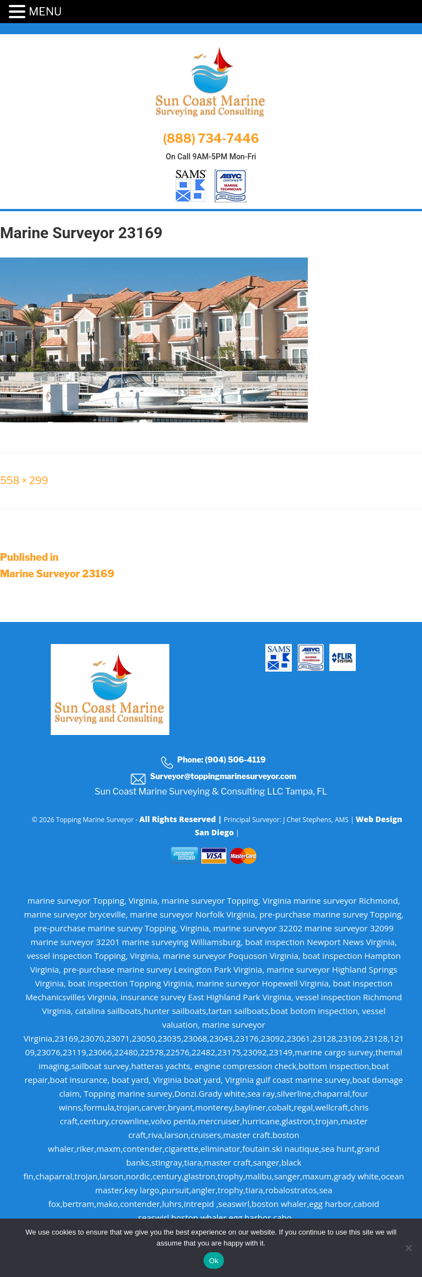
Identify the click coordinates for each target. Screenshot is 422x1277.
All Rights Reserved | (181, 819)
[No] (408, 1247)
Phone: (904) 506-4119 (213, 761)
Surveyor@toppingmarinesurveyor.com (213, 778)
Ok (213, 1261)
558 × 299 (24, 480)
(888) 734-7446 (211, 138)
